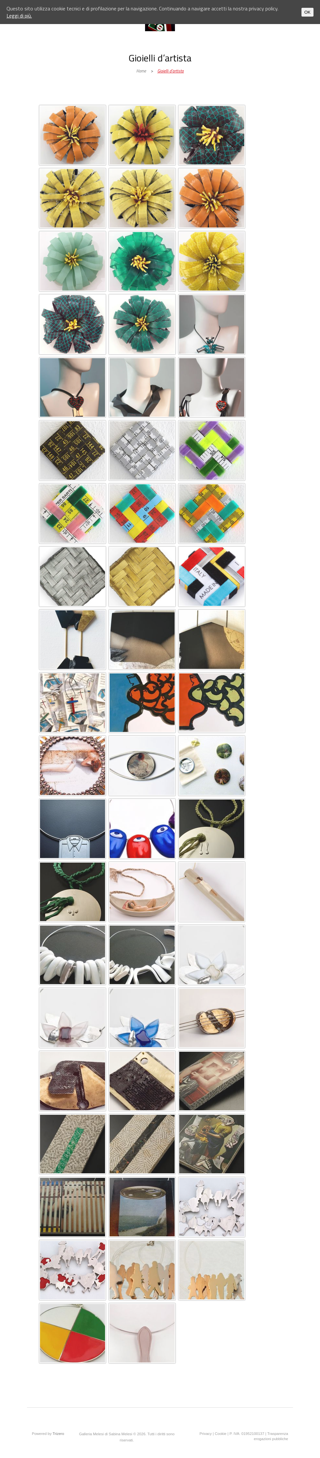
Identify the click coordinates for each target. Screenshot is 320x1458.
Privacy (205, 1434)
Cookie (220, 1434)
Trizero (58, 1434)
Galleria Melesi (83, 98)
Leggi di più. (19, 16)
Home (141, 71)
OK (307, 12)
